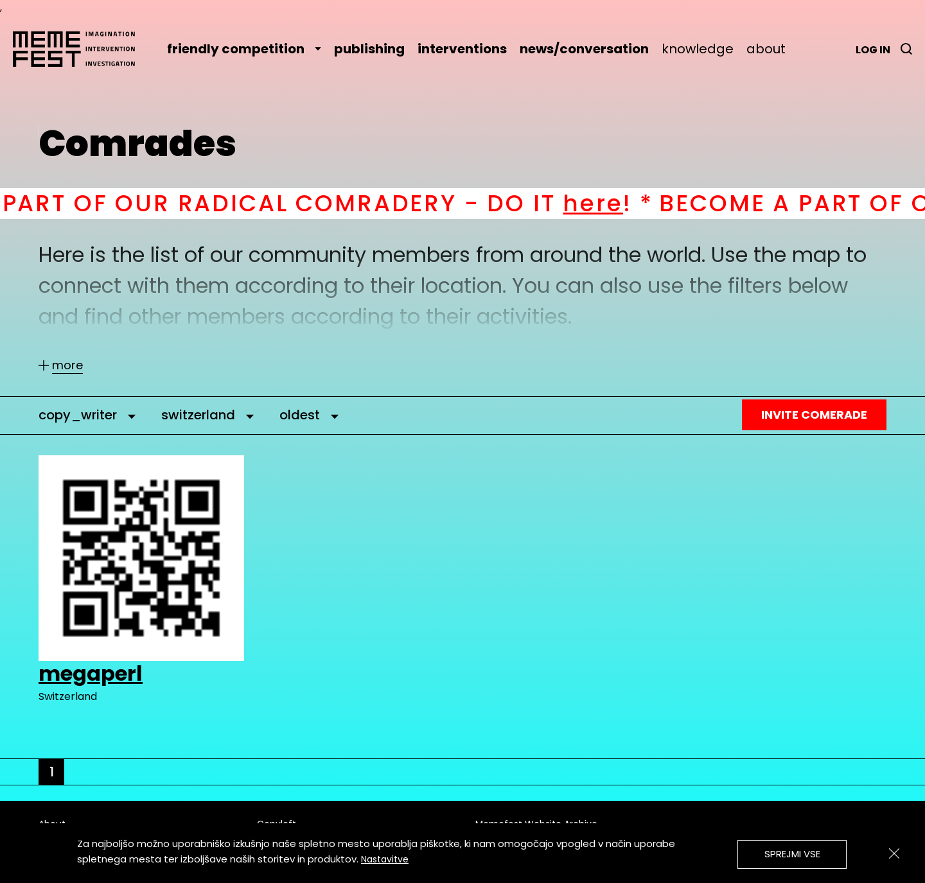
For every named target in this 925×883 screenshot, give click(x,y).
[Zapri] (894, 853)
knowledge (698, 49)
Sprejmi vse (792, 854)
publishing (369, 49)
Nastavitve (385, 859)
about (766, 49)
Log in (873, 49)
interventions (462, 49)
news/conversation (584, 49)
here (608, 203)
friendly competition (244, 49)
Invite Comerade (814, 415)
